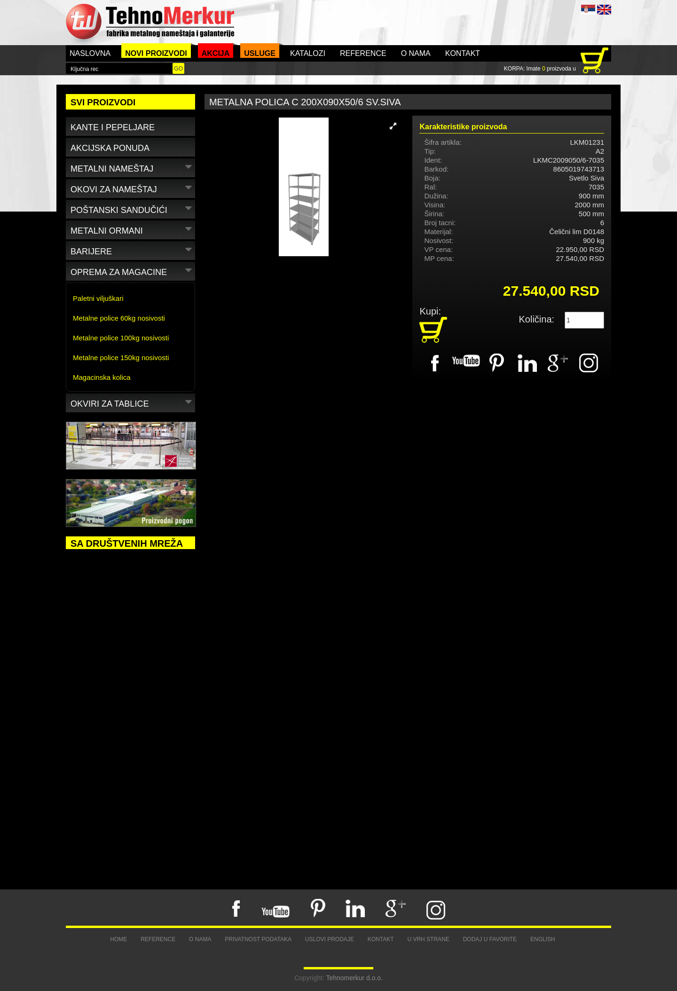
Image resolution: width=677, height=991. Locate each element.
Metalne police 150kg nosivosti (121, 358)
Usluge (260, 53)
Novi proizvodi (156, 53)
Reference (363, 53)
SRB (588, 10)
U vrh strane (428, 939)
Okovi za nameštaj (132, 187)
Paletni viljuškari (98, 298)
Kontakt (462, 53)
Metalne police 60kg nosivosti (119, 318)
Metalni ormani (132, 229)
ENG (604, 10)
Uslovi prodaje (329, 939)
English (542, 939)
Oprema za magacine (132, 270)
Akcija (216, 53)
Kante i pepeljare (113, 127)
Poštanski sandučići (132, 208)
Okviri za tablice (132, 402)
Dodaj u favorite (490, 939)
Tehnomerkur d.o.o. (354, 978)
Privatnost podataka (258, 939)
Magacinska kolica (102, 377)
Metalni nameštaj (132, 167)
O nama (416, 53)
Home (118, 939)
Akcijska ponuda (110, 148)
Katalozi (307, 53)
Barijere (132, 250)
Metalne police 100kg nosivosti (121, 338)
